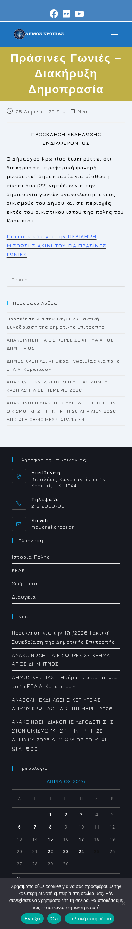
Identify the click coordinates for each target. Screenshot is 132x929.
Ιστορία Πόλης (31, 557)
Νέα (83, 112)
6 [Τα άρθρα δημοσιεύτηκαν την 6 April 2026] (19, 827)
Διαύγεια (24, 597)
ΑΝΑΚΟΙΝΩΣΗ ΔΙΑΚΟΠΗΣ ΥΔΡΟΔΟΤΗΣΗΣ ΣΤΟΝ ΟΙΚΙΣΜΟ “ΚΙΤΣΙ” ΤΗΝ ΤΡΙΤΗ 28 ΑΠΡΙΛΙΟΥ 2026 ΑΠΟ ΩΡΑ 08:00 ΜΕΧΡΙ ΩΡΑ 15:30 (61, 411)
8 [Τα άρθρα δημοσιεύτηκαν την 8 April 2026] (50, 827)
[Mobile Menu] (114, 34)
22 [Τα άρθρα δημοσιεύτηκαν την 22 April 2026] (51, 852)
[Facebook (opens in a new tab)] (54, 13)
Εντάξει (32, 918)
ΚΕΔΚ (18, 570)
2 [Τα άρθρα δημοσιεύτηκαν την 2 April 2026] (65, 815)
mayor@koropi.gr (52, 527)
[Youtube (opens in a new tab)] (78, 13)
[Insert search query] (66, 280)
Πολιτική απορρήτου (89, 918)
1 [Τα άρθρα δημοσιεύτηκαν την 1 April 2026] (50, 815)
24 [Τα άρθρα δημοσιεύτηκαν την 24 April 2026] (81, 852)
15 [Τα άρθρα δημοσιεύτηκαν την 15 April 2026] (51, 839)
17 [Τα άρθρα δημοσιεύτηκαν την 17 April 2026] (81, 839)
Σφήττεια (25, 583)
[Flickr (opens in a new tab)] (67, 13)
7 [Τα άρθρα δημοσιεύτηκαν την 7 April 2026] (35, 827)
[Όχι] (123, 903)
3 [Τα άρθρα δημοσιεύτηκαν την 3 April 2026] (81, 815)
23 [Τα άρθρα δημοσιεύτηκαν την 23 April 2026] (66, 852)
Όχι (54, 918)
